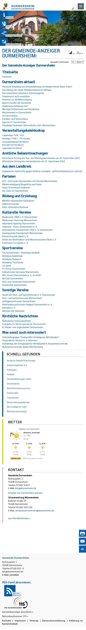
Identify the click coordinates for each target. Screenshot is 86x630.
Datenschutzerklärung (53, 620)
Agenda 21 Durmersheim (14, 122)
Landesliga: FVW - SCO (13, 135)
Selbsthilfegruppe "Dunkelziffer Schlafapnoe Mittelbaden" (30, 337)
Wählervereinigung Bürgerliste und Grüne (22, 184)
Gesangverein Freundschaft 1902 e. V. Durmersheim (27, 229)
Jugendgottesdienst (12, 147)
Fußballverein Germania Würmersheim (20, 271)
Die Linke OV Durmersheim (15, 190)
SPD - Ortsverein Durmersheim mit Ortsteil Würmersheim (29, 180)
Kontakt (6, 620)
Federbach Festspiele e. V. (15, 242)
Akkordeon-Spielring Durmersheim (18, 223)
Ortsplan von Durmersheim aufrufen (25, 492)
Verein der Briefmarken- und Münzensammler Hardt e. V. (29, 239)
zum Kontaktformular (18, 518)
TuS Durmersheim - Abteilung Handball (21, 252)
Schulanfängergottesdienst (15, 141)
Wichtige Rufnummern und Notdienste (20, 109)
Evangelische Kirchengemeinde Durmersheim (24, 323)
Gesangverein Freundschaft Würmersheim (22, 232)
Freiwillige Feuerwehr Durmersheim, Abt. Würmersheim (28, 125)
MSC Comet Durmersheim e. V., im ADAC (21, 275)
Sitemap (34, 620)
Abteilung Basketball (12, 255)
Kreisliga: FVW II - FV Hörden (16, 138)
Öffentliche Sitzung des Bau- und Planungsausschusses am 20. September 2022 (41, 157)
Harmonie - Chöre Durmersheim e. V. (19, 226)
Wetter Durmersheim (29, 429)
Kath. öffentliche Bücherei (15, 207)
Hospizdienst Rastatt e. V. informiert (20, 340)
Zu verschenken (10, 115)
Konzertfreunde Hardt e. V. (15, 236)
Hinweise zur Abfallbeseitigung (17, 99)
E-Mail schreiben (10, 574)
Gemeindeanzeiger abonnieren (17, 611)
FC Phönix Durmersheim (13, 268)
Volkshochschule (10, 203)
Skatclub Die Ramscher (13, 310)
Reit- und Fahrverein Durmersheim (18, 281)
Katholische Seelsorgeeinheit (16, 320)
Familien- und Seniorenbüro (15, 118)
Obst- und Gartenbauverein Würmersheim (22, 297)
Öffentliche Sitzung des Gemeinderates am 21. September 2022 (33, 161)
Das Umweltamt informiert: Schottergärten (23, 92)
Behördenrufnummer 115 (14, 616)
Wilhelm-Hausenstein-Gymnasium (18, 200)
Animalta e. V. (8, 307)
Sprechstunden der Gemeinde (16, 102)
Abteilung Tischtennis (12, 262)
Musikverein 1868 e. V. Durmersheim (19, 216)
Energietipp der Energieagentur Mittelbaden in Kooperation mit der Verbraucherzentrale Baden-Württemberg (35, 345)
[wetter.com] (15, 459)
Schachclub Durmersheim (14, 284)
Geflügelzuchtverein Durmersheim (18, 301)
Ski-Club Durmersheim (12, 278)
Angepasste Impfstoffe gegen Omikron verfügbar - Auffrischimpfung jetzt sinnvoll (42, 171)
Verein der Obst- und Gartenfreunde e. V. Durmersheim (28, 294)
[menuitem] (72, 53)
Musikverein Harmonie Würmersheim (19, 220)
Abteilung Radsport (11, 259)
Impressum (20, 620)
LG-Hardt (6, 265)
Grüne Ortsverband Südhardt (16, 187)
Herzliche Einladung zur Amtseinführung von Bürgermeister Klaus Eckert (37, 86)
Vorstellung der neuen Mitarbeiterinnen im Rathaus (27, 89)
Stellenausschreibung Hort (15, 105)
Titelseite (7, 76)
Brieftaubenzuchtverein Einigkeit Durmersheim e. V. (27, 304)
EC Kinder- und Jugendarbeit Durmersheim (22, 327)
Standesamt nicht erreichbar (16, 96)
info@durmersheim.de (25, 488)
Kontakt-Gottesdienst (13, 144)
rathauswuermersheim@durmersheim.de (34, 510)
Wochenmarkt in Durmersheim (16, 112)
